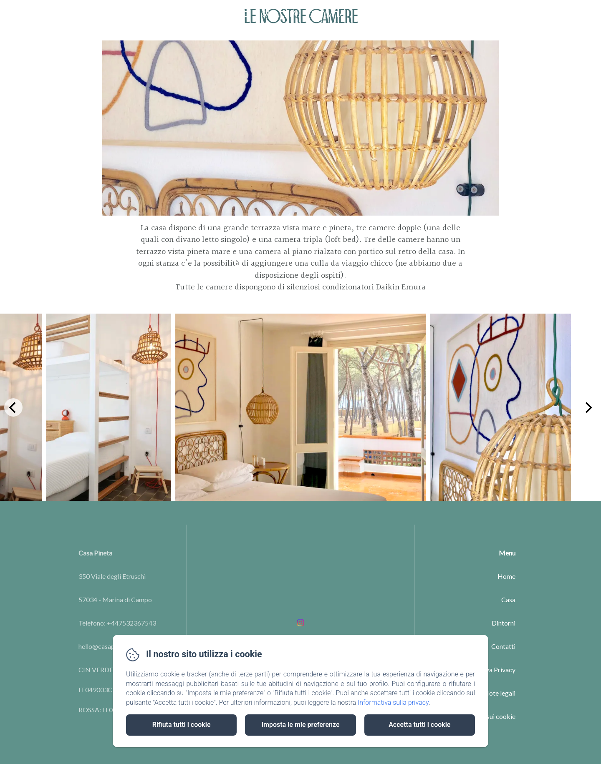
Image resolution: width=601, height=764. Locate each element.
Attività (327, 13)
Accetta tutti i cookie (419, 725)
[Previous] (13, 407)
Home (194, 13)
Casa (508, 599)
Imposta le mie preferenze (300, 725)
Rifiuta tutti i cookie (181, 725)
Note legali (499, 693)
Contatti (377, 13)
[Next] (587, 407)
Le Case (233, 13)
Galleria (279, 13)
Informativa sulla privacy (393, 702)
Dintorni (503, 623)
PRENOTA (565, 13)
